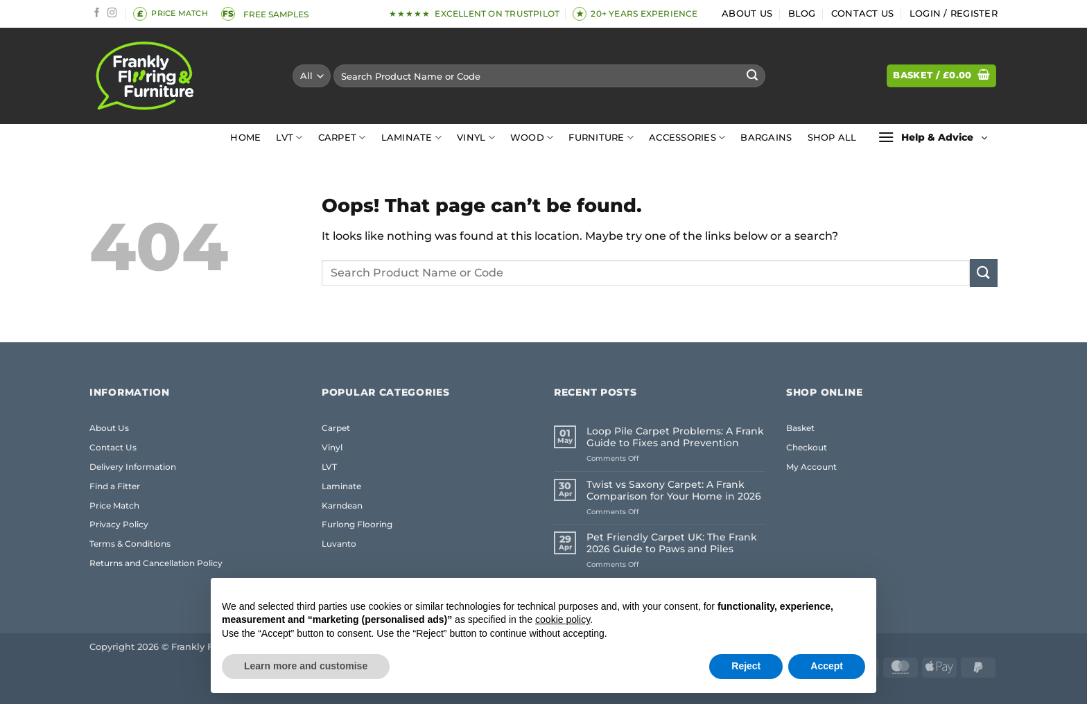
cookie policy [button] (562, 619)
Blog (802, 13)
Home (245, 137)
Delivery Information (132, 466)
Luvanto (339, 543)
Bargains (766, 137)
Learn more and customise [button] (305, 665)
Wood (531, 137)
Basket (800, 428)
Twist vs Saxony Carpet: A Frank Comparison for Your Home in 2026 (673, 490)
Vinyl (476, 137)
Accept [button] (826, 665)
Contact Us (862, 13)
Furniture (601, 137)
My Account (811, 466)
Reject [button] (745, 665)
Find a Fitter (114, 486)
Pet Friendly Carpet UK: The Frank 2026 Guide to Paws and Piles (671, 543)
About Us (747, 13)
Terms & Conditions (130, 543)
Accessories (687, 137)
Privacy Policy (118, 524)
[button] (954, 14)
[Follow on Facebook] (97, 13)
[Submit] (752, 76)
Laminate (411, 137)
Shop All (832, 137)
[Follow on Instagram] (112, 13)
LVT (289, 137)
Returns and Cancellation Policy (156, 563)
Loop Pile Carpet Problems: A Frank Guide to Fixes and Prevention (675, 437)
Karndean (342, 505)
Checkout (806, 447)
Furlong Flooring (357, 524)
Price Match (114, 505)
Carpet (342, 137)
